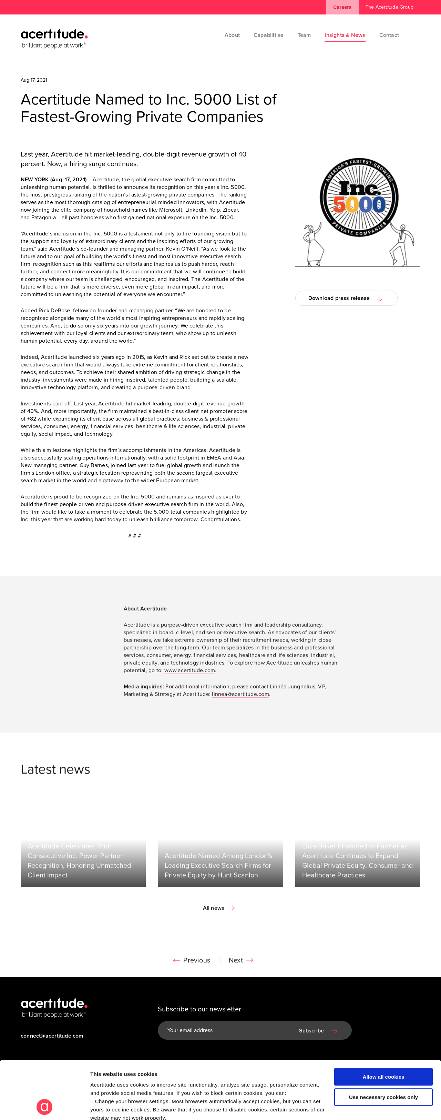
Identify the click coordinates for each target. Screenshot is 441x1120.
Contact (389, 35)
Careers (342, 7)
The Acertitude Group (389, 7)
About (232, 35)
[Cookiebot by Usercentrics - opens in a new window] (44, 1106)
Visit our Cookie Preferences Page (140, 1071)
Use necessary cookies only (383, 1043)
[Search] (415, 35)
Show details (106, 1106)
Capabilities (269, 35)
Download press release (339, 298)
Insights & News (345, 35)
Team (304, 35)
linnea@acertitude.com (240, 696)
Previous (196, 962)
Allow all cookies (383, 1022)
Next (236, 962)
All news (214, 910)
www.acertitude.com (189, 672)
